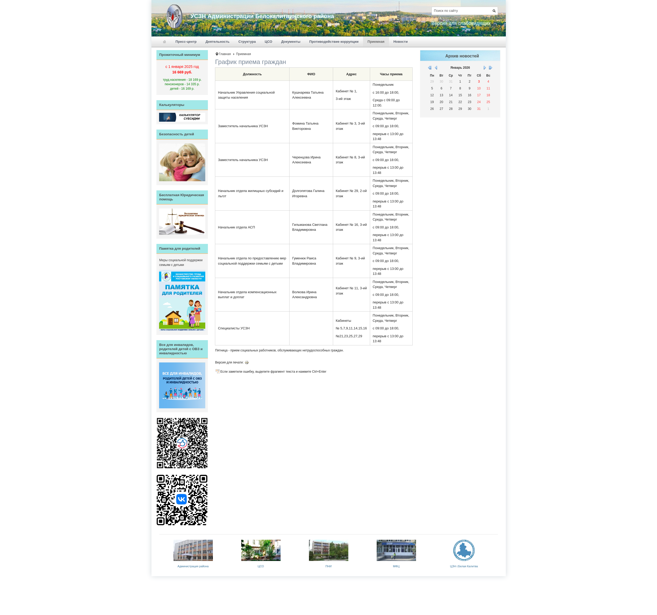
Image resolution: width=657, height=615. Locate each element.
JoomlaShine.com (344, 583)
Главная (225, 54)
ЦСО (261, 566)
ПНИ (328, 566)
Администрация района (192, 566)
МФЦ (396, 566)
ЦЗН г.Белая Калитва (464, 566)
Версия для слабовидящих (461, 23)
